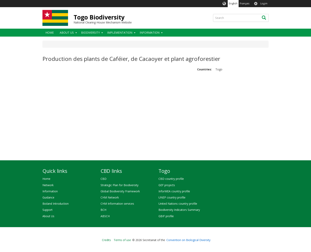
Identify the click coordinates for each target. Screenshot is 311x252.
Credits (106, 240)
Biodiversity (90, 32)
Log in (263, 3)
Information (149, 32)
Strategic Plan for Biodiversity (119, 185)
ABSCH (105, 216)
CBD (104, 179)
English (233, 3)
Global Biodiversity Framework (120, 191)
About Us (67, 32)
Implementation (119, 32)
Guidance (48, 197)
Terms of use (122, 240)
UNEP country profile (171, 197)
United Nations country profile (177, 203)
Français (245, 3)
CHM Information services (117, 203)
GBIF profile (166, 216)
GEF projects (166, 185)
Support (47, 210)
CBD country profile (171, 179)
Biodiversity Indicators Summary (179, 210)
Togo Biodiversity (99, 17)
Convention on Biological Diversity (188, 240)
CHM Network (110, 197)
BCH (103, 210)
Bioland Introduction (55, 203)
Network (48, 185)
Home (49, 32)
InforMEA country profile (174, 191)
